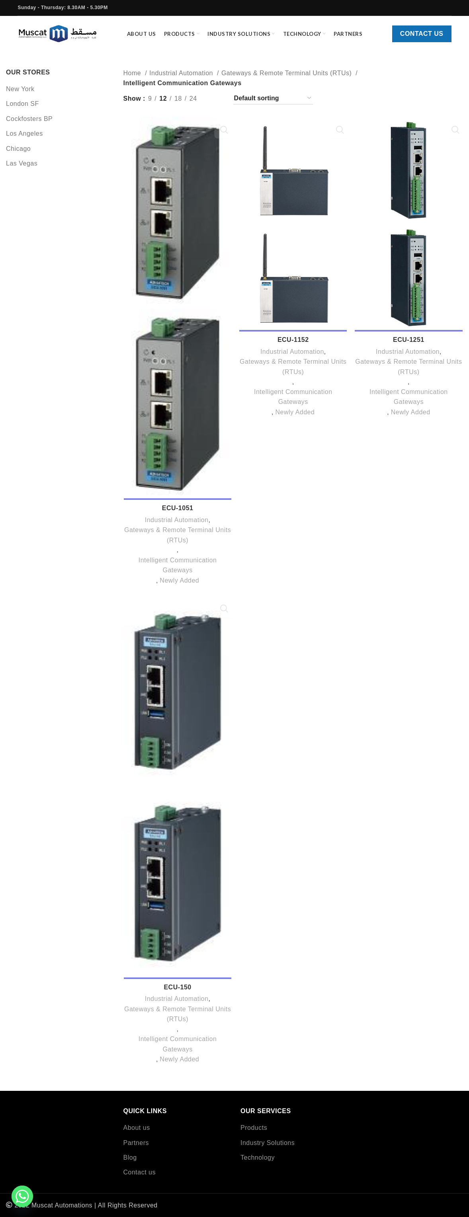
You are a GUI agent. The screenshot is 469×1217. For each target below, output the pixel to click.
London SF (22, 109)
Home (133, 78)
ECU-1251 (409, 346)
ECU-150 (177, 995)
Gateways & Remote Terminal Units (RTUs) (287, 78)
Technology (257, 1157)
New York (20, 94)
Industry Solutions (267, 1142)
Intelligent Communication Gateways (177, 572)
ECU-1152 (293, 346)
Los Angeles (24, 139)
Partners (136, 1142)
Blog (130, 1157)
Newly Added (179, 587)
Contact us (422, 36)
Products (253, 1127)
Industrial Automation (182, 78)
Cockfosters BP (29, 124)
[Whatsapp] (22, 1196)
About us (136, 1127)
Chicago (18, 154)
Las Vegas (21, 169)
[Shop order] (273, 104)
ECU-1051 (177, 515)
